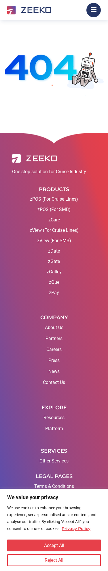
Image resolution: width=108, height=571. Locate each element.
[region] (54, 530)
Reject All (54, 560)
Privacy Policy (76, 528)
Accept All (54, 545)
